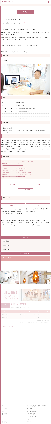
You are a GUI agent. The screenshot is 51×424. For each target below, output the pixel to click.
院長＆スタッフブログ (7, 258)
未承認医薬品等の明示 (31, 416)
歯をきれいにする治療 (31, 411)
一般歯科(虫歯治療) (31, 413)
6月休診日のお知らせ (6, 249)
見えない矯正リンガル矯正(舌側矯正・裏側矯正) (36, 405)
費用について (4, 414)
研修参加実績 (4, 413)
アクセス (38, 205)
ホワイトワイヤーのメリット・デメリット (13, 165)
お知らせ (28, 419)
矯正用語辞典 (4, 421)
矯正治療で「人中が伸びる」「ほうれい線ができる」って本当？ (18, 174)
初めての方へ (13, 205)
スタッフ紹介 (4, 408)
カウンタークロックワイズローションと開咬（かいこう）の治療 (18, 161)
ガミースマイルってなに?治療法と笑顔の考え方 (14, 176)
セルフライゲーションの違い (10, 166)
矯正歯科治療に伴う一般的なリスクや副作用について (37, 417)
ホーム (3, 405)
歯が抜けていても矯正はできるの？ (11, 163)
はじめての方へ (5, 406)
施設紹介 (3, 411)
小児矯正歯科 (29, 408)
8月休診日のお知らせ (6, 241)
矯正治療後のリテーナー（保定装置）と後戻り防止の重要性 (17, 172)
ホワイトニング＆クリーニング (33, 414)
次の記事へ (38, 184)
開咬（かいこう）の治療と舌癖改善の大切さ (13, 170)
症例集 (13, 216)
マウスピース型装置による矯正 (33, 406)
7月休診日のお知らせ (6, 245)
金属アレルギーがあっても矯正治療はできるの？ (14, 168)
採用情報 (3, 419)
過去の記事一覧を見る (26, 189)
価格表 (38, 216)
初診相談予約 (4, 422)
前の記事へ (13, 184)
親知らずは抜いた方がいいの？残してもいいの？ (14, 177)
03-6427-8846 (8, 326)
